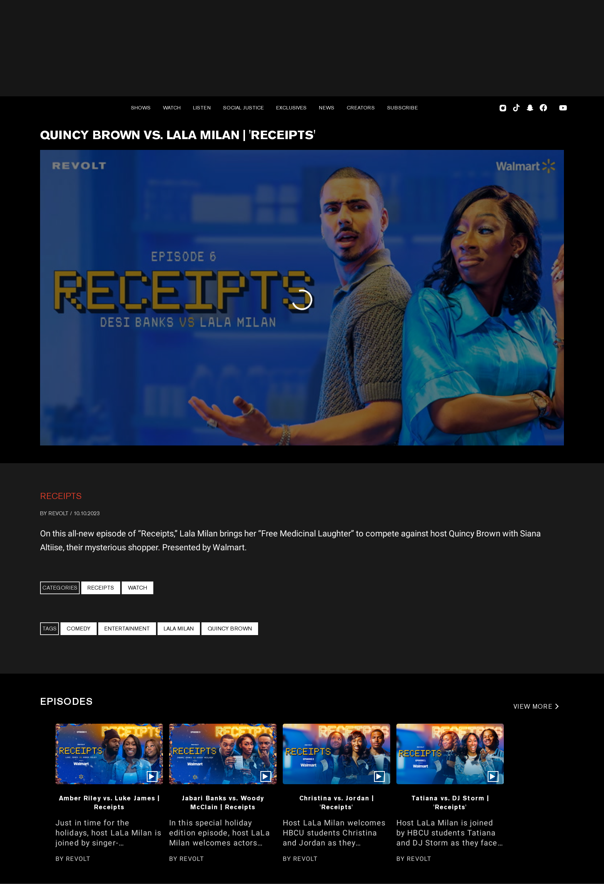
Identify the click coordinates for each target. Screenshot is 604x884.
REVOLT (59, 513)
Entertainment (127, 628)
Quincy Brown (230, 628)
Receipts (61, 496)
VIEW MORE (532, 706)
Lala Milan (179, 628)
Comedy (79, 628)
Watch (137, 587)
